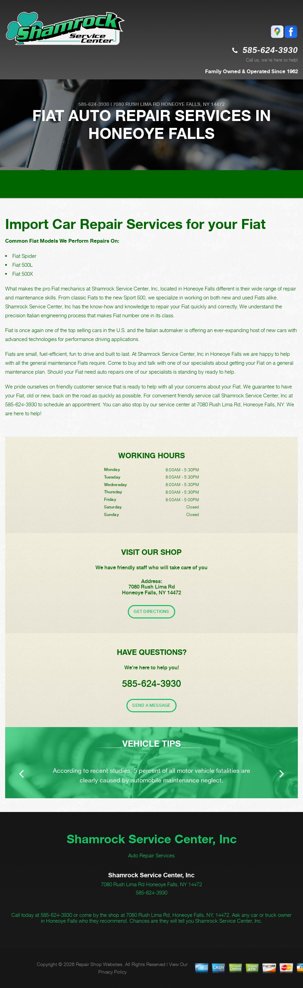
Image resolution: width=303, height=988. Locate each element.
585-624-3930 (270, 50)
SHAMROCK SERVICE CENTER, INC (48, 180)
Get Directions (151, 611)
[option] (151, 762)
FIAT (33, 186)
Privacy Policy (112, 972)
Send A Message (151, 705)
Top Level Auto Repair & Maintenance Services (151, 180)
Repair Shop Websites (99, 964)
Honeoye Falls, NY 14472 (193, 104)
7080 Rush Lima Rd (136, 104)
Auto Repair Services (151, 855)
